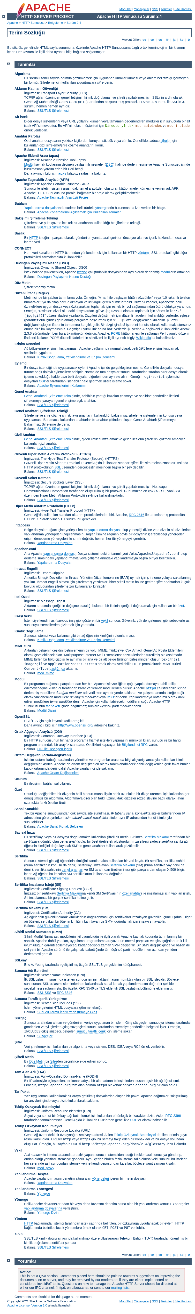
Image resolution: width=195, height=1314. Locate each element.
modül (165, 272)
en (152, 39)
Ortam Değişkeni (28, 755)
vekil (104, 620)
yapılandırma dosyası (104, 530)
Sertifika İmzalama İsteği (34, 885)
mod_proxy (45, 1168)
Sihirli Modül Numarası (33, 932)
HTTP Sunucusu (33, 22)
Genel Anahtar (26, 392)
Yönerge (43, 1193)
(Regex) (42, 293)
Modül (28, 164)
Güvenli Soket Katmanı (33, 478)
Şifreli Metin (24, 1057)
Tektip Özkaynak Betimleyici (37, 1107)
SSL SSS (44, 993)
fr (167, 39)
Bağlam (21, 203)
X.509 (19, 1234)
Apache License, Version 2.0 (27, 1305)
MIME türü (23, 646)
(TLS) (83, 93)
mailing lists (119, 1288)
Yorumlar (27, 1261)
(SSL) (79, 482)
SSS (155, 9)
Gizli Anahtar (25, 435)
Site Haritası (183, 9)
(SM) (45, 908)
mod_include (178, 126)
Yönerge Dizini (48, 1213)
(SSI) (77, 1003)
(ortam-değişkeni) (56, 755)
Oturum (21, 779)
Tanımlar (27, 64)
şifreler (165, 141)
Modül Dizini (46, 710)
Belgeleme (55, 22)
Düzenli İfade (25, 293)
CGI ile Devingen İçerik (54, 749)
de (144, 39)
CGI (42, 381)
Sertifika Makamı (156, 837)
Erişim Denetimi (27, 344)
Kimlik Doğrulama (29, 631)
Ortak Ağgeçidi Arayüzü (34, 732)
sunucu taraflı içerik (91, 1031)
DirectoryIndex (119, 126)
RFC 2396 (173, 1116)
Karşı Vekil (23, 616)
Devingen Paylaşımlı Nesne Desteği (64, 277)
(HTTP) (69, 506)
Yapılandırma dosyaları (41, 208)
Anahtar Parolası (28, 136)
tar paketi (53, 706)
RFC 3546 (64, 993)
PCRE (115, 333)
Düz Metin (22, 283)
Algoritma (22, 74)
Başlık (19, 233)
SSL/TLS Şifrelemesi (52, 111)
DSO (109, 164)
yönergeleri (100, 1178)
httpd (82, 272)
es (160, 39)
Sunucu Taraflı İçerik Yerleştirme (41, 999)
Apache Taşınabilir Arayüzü (37, 180)
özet (181, 606)
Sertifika (21, 856)
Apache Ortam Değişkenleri (58, 773)
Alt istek (21, 117)
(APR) (64, 180)
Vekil (18, 1150)
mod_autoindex (148, 126)
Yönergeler (142, 9)
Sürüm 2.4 (74, 22)
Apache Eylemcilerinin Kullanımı (61, 385)
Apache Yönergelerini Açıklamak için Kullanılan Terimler (79, 212)
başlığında (57, 668)
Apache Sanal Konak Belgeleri (60, 826)
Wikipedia (143, 338)
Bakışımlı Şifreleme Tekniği (36, 218)
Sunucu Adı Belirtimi (31, 971)
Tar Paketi (22, 1092)
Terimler (166, 9)
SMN (57, 932)
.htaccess (22, 525)
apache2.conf (25, 549)
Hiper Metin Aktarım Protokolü (39, 506)
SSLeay (21, 960)
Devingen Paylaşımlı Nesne (36, 263)
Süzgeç (20, 1018)
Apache (12, 22)
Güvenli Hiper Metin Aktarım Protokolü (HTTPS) (53, 454)
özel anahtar (131, 893)
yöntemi (144, 253)
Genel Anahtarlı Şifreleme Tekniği (49, 396)
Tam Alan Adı (25, 1072)
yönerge (101, 208)
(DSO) (64, 263)
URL (133, 1120)
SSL (57, 467)
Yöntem (21, 1219)
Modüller (126, 9)
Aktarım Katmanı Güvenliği (36, 88)
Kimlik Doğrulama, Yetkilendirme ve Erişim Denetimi (76, 357)
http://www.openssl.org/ (75, 725)
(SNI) (81, 975)
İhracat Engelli (26, 569)
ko (181, 39)
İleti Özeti (22, 597)
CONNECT (23, 248)
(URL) (85, 1130)
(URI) (87, 1111)
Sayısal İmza (25, 832)
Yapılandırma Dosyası (32, 1174)
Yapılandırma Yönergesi (34, 1189)
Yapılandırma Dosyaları (54, 543)
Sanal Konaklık (27, 809)
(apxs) (54, 156)
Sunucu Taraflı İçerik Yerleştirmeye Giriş (67, 1012)
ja (174, 39)
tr (189, 39)
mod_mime (45, 673)
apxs (62, 174)
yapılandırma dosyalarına (43, 1208)
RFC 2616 (136, 515)
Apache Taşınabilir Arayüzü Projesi (63, 197)
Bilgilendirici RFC (135, 745)
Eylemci (21, 363)
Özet (18, 789)
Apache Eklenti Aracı (31, 156)
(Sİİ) (58, 885)
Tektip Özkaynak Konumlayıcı (38, 1126)
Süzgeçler (44, 1036)
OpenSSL (22, 716)
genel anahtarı (72, 869)
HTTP (33, 238)
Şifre (18, 1042)
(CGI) (58, 732)
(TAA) (41, 1072)
